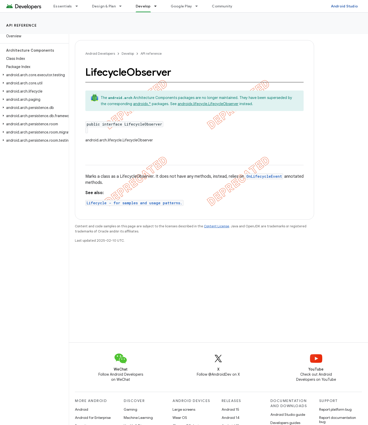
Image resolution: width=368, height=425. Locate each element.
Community (222, 6)
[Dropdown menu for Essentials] (79, 6)
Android (81, 409)
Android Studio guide (287, 414)
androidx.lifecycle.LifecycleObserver (208, 104)
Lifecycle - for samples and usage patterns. (134, 202)
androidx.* (142, 104)
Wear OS (179, 417)
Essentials (62, 6)
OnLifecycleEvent (264, 176)
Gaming (130, 409)
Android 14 (230, 417)
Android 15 (230, 409)
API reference (21, 25)
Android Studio (344, 6)
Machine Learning (138, 417)
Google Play (181, 6)
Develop (128, 53)
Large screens (183, 409)
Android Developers (100, 53)
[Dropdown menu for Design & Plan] (123, 6)
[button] (33, 75)
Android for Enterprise (93, 417)
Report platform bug (335, 409)
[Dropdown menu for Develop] (158, 6)
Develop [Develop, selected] (143, 6)
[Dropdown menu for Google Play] (199, 6)
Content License (216, 226)
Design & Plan (104, 6)
